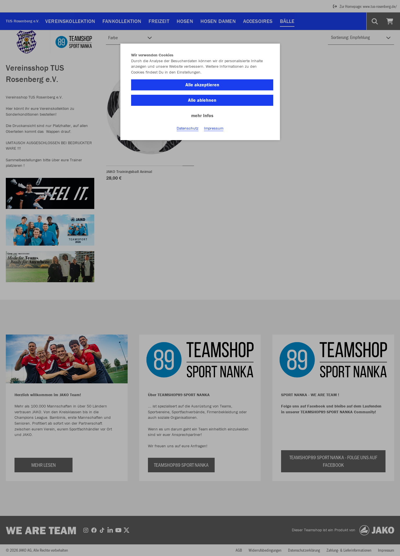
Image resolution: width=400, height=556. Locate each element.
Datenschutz (187, 128)
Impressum (213, 128)
